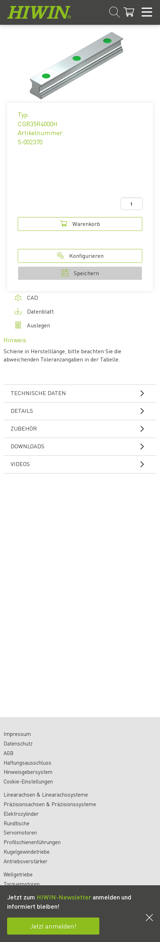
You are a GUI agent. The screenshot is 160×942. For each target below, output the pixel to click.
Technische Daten (82, 393)
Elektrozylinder (21, 813)
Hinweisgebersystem (28, 771)
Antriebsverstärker (26, 861)
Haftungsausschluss (27, 762)
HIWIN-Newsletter (64, 897)
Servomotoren (20, 832)
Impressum (17, 733)
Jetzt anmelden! (53, 926)
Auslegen (32, 325)
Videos (82, 464)
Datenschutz (18, 743)
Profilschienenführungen (32, 842)
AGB (8, 753)
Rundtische (16, 823)
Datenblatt (34, 311)
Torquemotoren (22, 883)
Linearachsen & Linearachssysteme (46, 794)
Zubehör (82, 428)
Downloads (82, 446)
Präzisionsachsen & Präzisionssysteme (50, 804)
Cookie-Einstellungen (28, 781)
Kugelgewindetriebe (27, 851)
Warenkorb (80, 223)
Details (82, 410)
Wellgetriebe (18, 874)
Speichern (80, 273)
